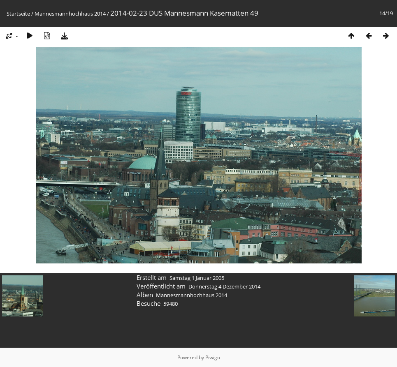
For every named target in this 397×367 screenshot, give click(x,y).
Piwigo (212, 357)
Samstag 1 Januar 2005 (196, 278)
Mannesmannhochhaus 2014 (70, 13)
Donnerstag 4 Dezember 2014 (224, 286)
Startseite (18, 13)
